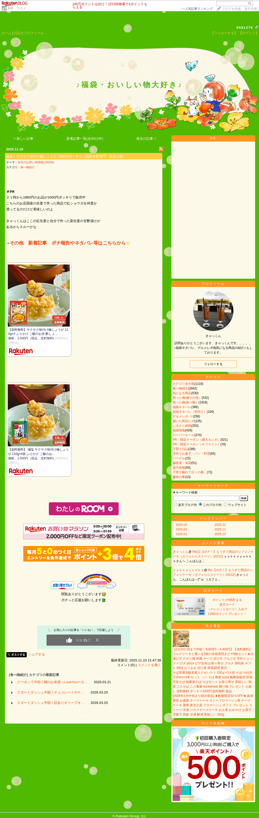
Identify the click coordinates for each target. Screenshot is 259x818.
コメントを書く (149, 665)
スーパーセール (183, 435)
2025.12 (220, 525)
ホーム (6, 33)
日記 (17, 33)
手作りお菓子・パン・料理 (191, 453)
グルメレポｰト (183, 416)
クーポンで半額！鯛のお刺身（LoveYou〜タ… (52, 682)
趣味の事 (179, 477)
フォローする (213, 364)
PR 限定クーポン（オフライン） (196, 444)
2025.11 (220, 529)
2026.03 (181, 525)
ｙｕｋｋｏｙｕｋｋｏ (188, 570)
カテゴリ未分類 (183, 384)
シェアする (36, 654)
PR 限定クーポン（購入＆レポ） (196, 439)
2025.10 (220, 534)
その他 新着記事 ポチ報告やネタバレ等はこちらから (70, 243)
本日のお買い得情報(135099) (36, 162)
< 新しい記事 (24, 139)
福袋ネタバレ (182, 407)
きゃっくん (180, 552)
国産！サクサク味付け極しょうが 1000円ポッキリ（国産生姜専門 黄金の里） (66, 156)
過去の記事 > (146, 139)
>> (197, 9)
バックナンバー (213, 518)
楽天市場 (251, 9)
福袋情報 (179, 430)
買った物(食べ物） (186, 402)
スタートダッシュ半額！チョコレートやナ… (50, 692)
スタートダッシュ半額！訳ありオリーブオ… (50, 703)
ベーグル (179, 458)
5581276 (245, 28)
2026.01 (181, 534)
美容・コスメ (16, 8)
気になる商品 (182, 393)
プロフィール (34, 33)
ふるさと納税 (182, 426)
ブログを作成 (231, 9)
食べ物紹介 (27, 167)
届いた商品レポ (183, 421)
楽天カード (213, 590)
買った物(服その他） (187, 398)
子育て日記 (180, 449)
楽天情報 (179, 467)
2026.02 (181, 529)
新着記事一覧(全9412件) (84, 139)
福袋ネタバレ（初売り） (190, 412)
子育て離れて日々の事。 (190, 472)
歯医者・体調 (182, 463)
